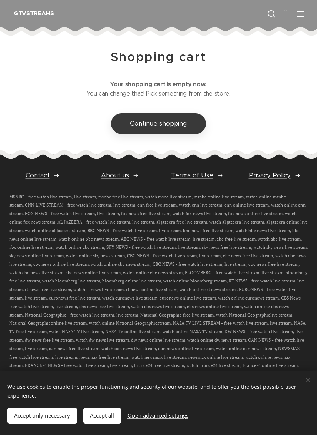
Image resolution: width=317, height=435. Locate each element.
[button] (270, 13)
